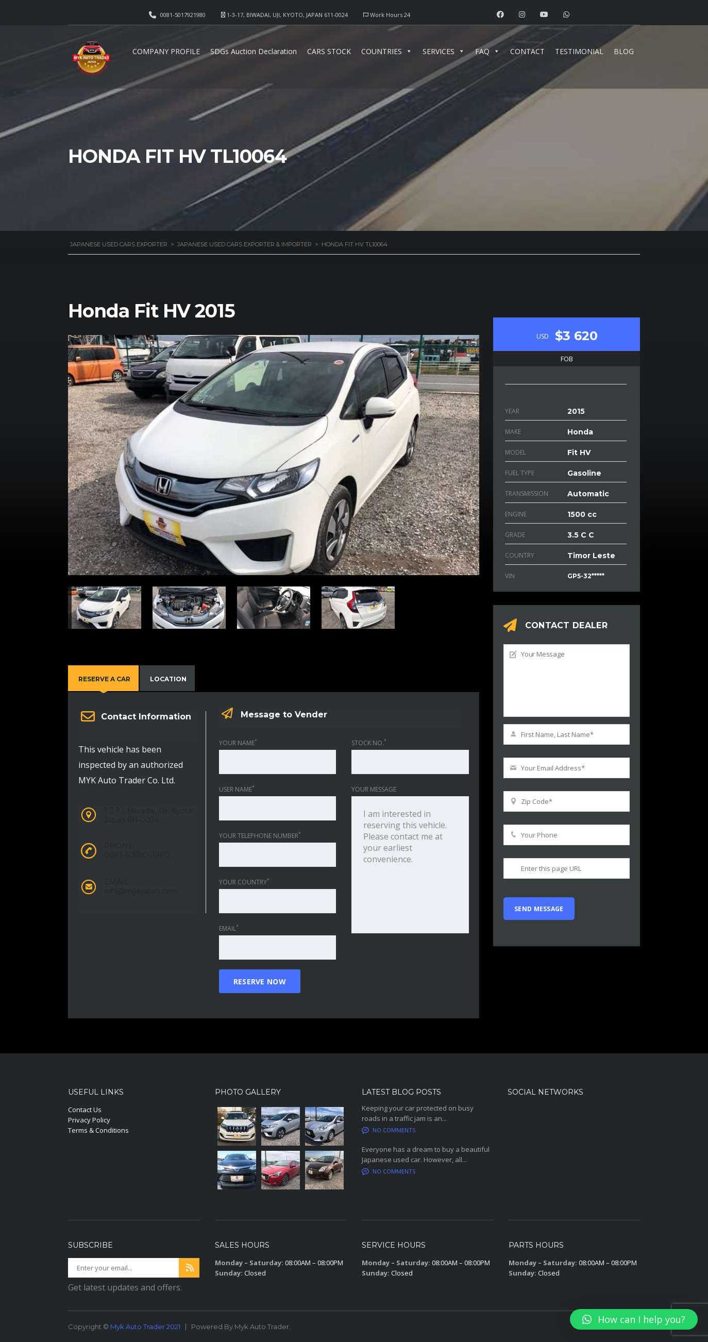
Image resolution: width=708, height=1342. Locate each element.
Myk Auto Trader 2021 (145, 1326)
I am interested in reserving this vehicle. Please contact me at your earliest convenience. (410, 864)
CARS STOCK (329, 51)
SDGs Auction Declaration (253, 51)
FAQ (487, 51)
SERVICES (444, 51)
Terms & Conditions (98, 1130)
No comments (388, 1130)
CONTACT (527, 51)
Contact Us (85, 1109)
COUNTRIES (386, 51)
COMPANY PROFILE (166, 51)
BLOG (624, 51)
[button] (634, 1319)
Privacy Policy (89, 1120)
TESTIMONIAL (579, 51)
